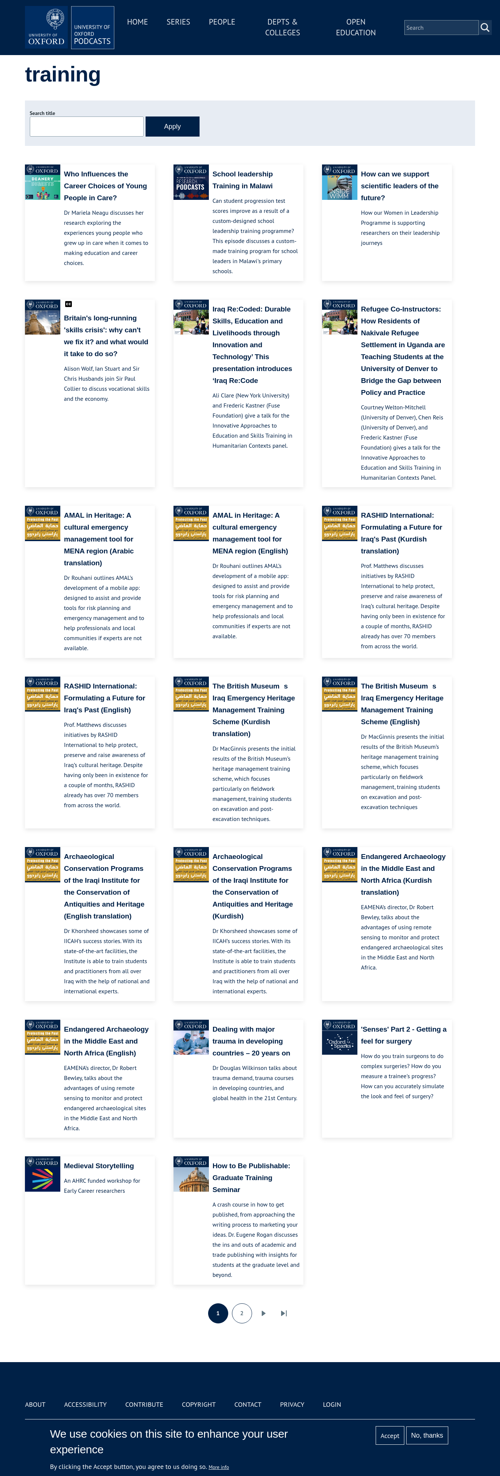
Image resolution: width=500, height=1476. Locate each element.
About (35, 1404)
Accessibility (85, 1404)
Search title (42, 113)
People (222, 22)
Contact (247, 1404)
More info (218, 1467)
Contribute (144, 1404)
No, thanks (427, 1435)
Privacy (292, 1404)
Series (178, 22)
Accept (389, 1435)
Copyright (199, 1404)
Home (137, 22)
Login (332, 1404)
